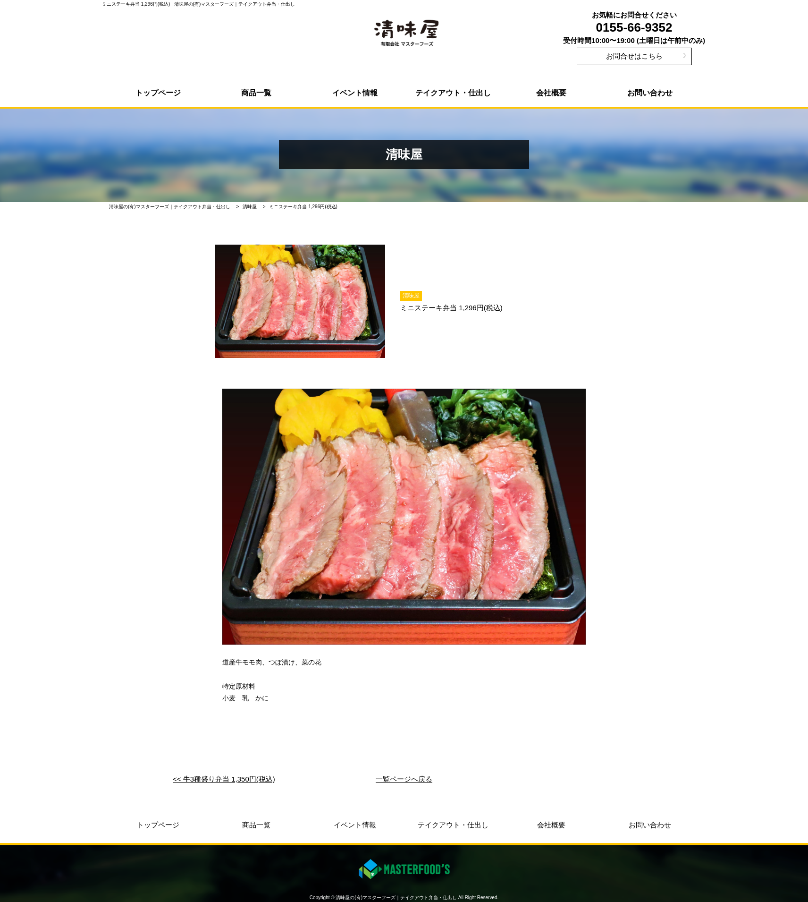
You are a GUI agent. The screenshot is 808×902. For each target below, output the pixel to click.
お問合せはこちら (634, 56)
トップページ (158, 93)
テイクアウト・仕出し (453, 93)
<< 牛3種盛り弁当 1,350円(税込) (224, 779)
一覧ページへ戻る (404, 779)
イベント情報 (355, 93)
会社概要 (551, 93)
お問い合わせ (650, 93)
